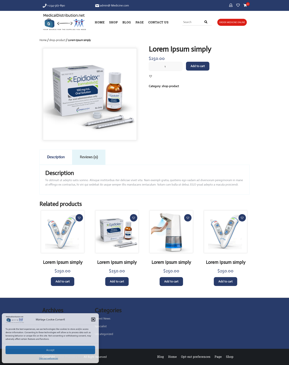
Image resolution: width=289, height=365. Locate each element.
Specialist (101, 326)
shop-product (57, 40)
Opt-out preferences (48, 358)
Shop (113, 22)
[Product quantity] (165, 66)
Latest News (102, 318)
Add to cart (198, 66)
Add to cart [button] (62, 281)
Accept (50, 350)
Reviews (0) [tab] (89, 157)
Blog (126, 22)
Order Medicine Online (232, 22)
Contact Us (158, 22)
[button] (93, 319)
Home (100, 22)
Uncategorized (104, 334)
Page (139, 22)
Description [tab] (56, 157)
